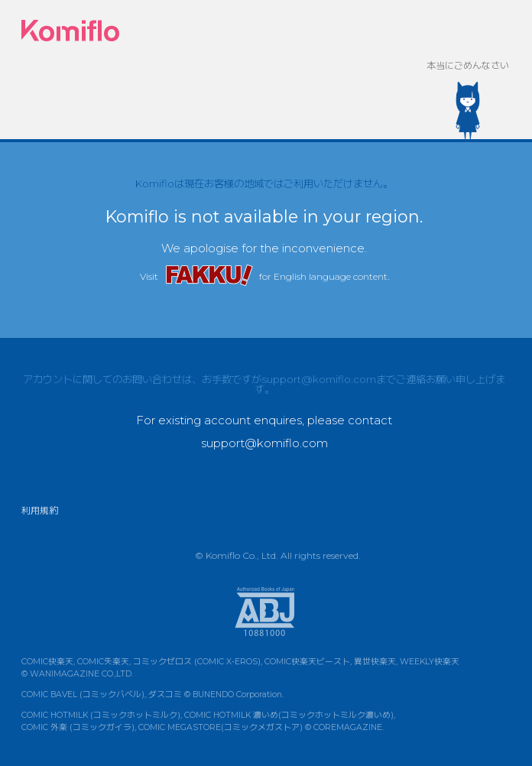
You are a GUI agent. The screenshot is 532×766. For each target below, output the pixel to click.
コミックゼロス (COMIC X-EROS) (197, 662)
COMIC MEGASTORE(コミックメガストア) (220, 727)
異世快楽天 (375, 662)
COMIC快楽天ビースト (307, 662)
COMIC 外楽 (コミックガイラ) (78, 727)
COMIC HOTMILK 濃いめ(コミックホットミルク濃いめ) (289, 715)
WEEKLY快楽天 (429, 662)
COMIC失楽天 (103, 662)
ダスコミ (165, 694)
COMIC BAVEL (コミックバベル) (82, 694)
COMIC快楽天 (47, 662)
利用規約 (39, 510)
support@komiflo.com (318, 379)
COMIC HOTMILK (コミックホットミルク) (100, 715)
